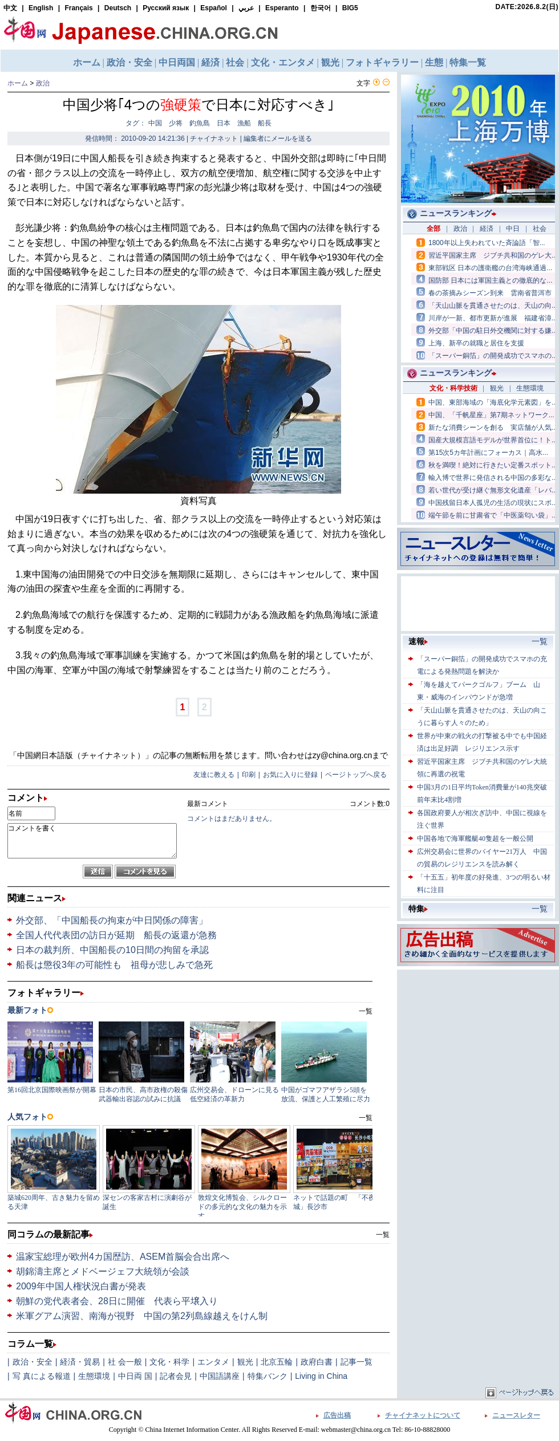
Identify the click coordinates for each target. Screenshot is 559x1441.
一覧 (383, 1235)
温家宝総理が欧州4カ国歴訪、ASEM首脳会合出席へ (122, 1256)
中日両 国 (135, 1376)
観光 (245, 1361)
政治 (43, 83)
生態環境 (94, 1376)
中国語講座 (220, 1376)
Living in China (321, 1376)
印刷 (249, 775)
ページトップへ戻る (356, 775)
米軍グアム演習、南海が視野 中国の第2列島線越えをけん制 (142, 1316)
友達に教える (213, 775)
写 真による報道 (42, 1376)
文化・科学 (169, 1361)
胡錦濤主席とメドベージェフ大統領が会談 (102, 1271)
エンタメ (213, 1361)
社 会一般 (125, 1361)
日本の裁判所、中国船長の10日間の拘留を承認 (112, 950)
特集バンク (267, 1376)
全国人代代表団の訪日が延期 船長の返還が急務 (116, 935)
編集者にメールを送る (278, 139)
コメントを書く (92, 840)
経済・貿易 (80, 1361)
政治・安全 (32, 1361)
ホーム (17, 83)
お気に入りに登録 (290, 775)
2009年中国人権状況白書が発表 (81, 1286)
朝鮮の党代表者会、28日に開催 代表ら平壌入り (117, 1301)
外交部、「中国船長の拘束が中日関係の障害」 (112, 920)
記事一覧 (356, 1361)
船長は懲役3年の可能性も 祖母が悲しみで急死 (114, 965)
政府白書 (317, 1361)
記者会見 (176, 1376)
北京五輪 (277, 1361)
